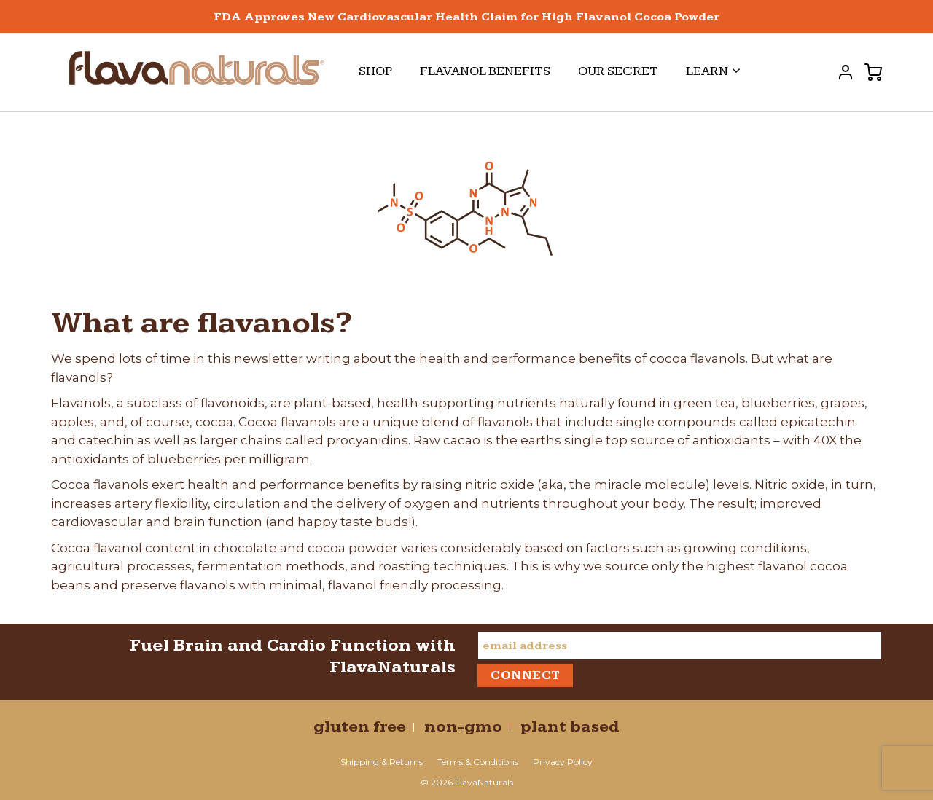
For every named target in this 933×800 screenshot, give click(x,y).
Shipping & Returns (381, 761)
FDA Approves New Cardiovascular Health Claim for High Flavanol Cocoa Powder (466, 17)
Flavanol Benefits (485, 71)
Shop (375, 71)
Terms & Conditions (477, 761)
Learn (713, 71)
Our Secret (618, 71)
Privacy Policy (563, 761)
